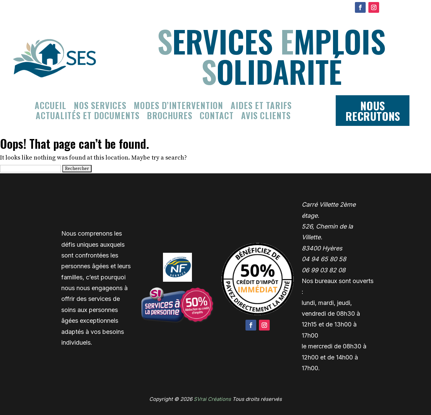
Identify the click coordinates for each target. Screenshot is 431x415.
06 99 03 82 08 (323, 270)
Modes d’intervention (178, 106)
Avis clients (266, 116)
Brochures (169, 116)
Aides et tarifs (261, 106)
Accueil (50, 106)
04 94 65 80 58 (324, 259)
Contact (217, 116)
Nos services (100, 106)
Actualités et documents (87, 116)
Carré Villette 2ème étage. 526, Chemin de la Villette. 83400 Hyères (329, 226)
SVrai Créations (212, 399)
